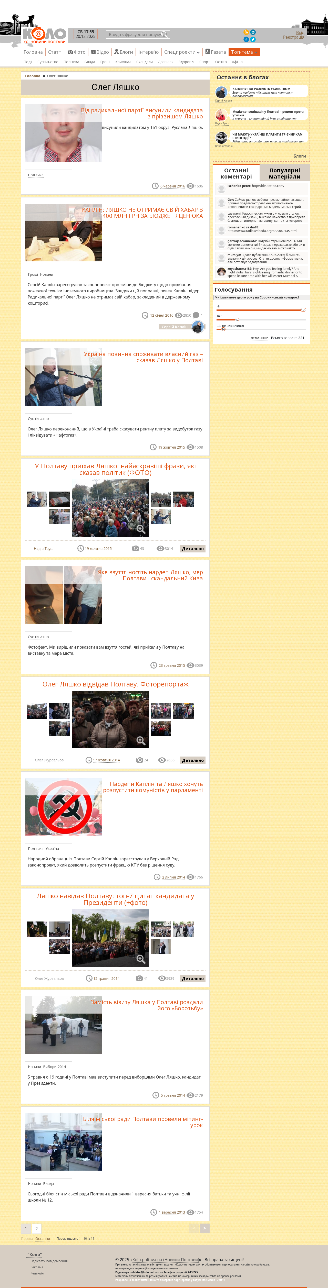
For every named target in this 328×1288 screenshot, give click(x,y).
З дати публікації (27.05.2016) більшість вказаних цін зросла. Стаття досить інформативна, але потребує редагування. (260, 258)
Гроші (105, 62)
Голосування (233, 289)
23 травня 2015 (172, 665)
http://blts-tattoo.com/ (250, 189)
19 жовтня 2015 (171, 447)
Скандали (144, 62)
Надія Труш (44, 548)
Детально (193, 548)
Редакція (37, 1273)
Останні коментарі (236, 173)
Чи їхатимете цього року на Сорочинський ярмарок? (257, 297)
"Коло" (34, 1254)
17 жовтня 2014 (106, 760)
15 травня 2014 (106, 978)
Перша (27, 1238)
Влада (89, 62)
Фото (80, 52)
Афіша (237, 62)
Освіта (221, 62)
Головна (33, 52)
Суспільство (47, 62)
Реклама (36, 1267)
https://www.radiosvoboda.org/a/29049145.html (257, 230)
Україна (52, 848)
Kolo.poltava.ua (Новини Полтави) (165, 1259)
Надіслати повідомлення (49, 1261)
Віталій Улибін (224, 146)
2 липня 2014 (173, 877)
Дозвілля (165, 62)
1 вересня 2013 (172, 1212)
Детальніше (260, 338)
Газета (218, 52)
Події (28, 62)
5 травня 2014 (173, 1095)
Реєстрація (293, 37)
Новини (46, 274)
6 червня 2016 (172, 186)
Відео (102, 52)
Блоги (126, 52)
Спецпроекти (182, 52)
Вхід (300, 32)
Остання (42, 1238)
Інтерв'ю (148, 52)
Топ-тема (244, 52)
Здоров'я (186, 62)
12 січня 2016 (161, 315)
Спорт (204, 62)
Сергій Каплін (223, 100)
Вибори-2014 (54, 1066)
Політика (71, 62)
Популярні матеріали (285, 173)
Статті (55, 52)
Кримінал (123, 62)
